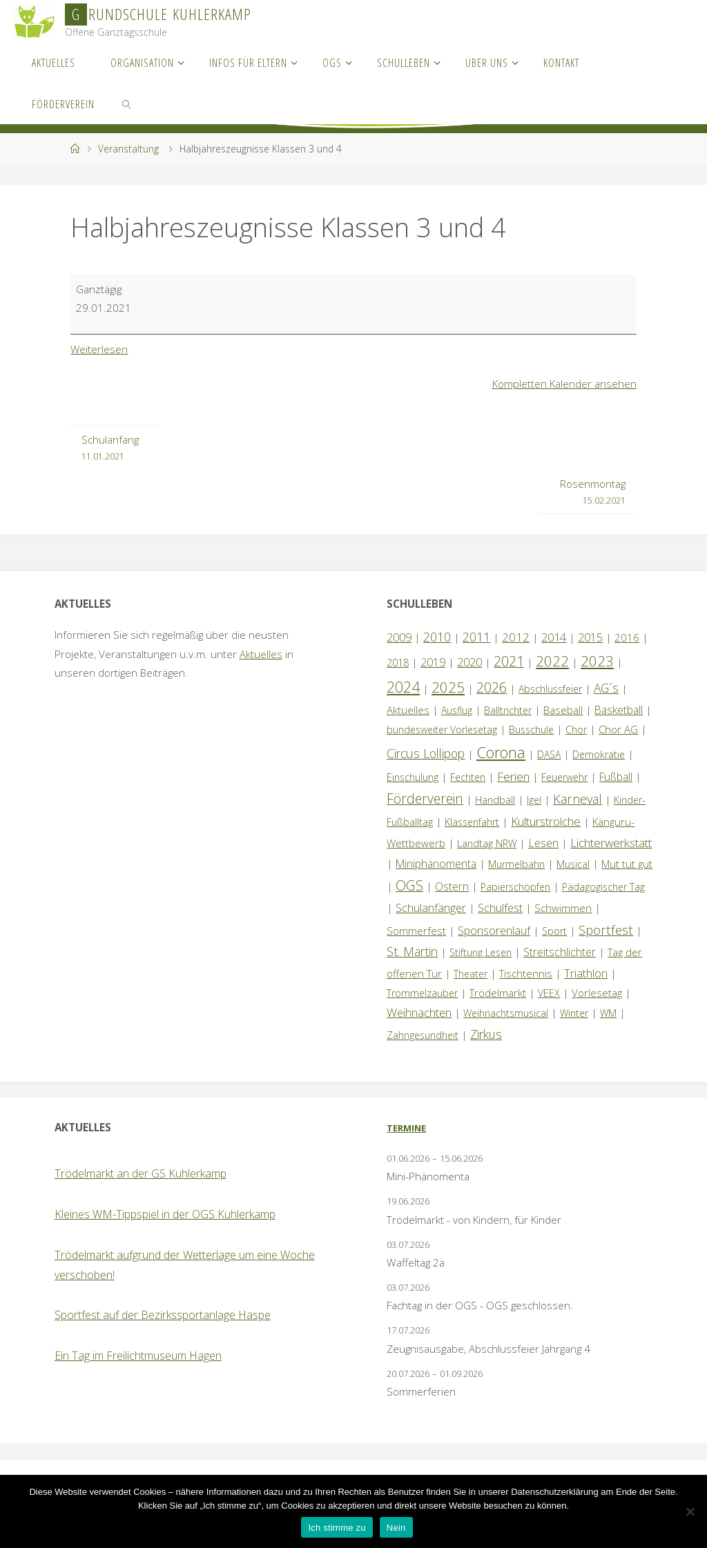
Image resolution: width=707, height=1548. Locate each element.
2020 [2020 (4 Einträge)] (469, 662)
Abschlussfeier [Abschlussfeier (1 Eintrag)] (550, 688)
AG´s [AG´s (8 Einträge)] (606, 687)
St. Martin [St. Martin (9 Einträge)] (412, 951)
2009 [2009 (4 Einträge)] (399, 637)
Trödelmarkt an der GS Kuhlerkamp (140, 1173)
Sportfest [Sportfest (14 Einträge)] (606, 929)
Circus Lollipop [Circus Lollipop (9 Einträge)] (426, 753)
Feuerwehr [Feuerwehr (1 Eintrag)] (564, 777)
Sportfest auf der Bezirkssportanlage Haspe (163, 1314)
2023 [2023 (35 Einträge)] (597, 661)
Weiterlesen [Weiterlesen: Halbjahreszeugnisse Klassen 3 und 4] (99, 349)
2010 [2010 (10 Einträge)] (437, 636)
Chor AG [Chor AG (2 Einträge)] (618, 729)
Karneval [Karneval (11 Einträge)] (577, 799)
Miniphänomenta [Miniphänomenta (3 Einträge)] (436, 863)
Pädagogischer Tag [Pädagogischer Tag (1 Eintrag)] (603, 886)
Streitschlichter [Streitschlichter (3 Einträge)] (559, 952)
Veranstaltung (128, 148)
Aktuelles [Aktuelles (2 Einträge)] (408, 710)
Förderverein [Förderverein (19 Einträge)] (425, 798)
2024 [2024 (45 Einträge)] (403, 687)
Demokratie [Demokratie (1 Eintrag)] (598, 754)
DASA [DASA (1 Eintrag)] (549, 754)
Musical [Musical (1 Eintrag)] (573, 864)
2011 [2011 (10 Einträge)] (476, 636)
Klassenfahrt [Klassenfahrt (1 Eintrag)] (472, 821)
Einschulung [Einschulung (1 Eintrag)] (412, 777)
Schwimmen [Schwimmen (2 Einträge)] (563, 908)
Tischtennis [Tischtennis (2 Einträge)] (525, 973)
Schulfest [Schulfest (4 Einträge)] (500, 907)
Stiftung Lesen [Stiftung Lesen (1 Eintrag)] (480, 952)
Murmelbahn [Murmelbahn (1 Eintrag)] (516, 864)
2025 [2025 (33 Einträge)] (448, 687)
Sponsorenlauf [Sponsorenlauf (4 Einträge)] (494, 930)
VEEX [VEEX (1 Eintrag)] (549, 993)
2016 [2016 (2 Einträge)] (626, 637)
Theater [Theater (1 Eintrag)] (470, 973)
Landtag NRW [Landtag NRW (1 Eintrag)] (486, 843)
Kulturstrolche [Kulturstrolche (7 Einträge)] (546, 821)
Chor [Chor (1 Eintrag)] (576, 729)
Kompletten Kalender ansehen (564, 383)
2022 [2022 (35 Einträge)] (552, 661)
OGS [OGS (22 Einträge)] (409, 885)
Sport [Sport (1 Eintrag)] (554, 930)
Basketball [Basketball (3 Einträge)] (618, 709)
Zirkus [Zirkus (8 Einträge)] (486, 1034)
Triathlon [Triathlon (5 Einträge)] (586, 973)
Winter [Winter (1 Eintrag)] (574, 1013)
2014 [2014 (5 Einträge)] (553, 637)
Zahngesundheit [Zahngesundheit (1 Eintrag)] (422, 1035)
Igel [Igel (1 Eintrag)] (534, 799)
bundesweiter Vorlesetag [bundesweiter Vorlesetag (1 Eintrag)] (442, 729)
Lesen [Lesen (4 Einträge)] (543, 843)
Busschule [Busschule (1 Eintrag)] (531, 729)
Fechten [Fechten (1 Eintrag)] (467, 777)
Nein (396, 1527)
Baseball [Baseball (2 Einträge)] (563, 710)
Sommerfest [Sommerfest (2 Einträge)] (416, 930)
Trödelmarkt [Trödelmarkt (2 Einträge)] (497, 993)
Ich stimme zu (336, 1527)
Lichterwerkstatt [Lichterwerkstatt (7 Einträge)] (611, 843)
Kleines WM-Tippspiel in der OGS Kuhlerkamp (165, 1214)
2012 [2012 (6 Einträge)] (516, 637)
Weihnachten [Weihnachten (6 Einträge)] (419, 1012)
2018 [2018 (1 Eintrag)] (398, 662)
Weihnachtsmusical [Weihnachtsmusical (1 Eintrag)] (505, 1013)
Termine (406, 1128)
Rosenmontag (593, 492)
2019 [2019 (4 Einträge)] (432, 662)
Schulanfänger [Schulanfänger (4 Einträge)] (431, 907)
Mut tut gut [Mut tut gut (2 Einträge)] (626, 864)
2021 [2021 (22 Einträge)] (509, 661)
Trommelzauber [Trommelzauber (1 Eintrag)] (422, 993)
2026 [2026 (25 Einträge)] (491, 687)
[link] (127, 103)
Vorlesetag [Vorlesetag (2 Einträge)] (597, 993)
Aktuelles (261, 654)
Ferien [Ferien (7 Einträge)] (513, 776)
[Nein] (690, 1511)
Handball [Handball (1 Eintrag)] (495, 799)
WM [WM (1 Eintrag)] (608, 1013)
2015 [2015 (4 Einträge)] (590, 637)
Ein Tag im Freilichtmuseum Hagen (138, 1355)
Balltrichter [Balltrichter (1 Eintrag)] (508, 710)
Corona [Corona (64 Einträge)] (500, 752)
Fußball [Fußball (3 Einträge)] (615, 776)
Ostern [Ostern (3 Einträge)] (452, 886)
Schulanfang (110, 448)
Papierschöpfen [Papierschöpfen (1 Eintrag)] (515, 886)
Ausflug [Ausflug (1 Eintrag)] (456, 710)
